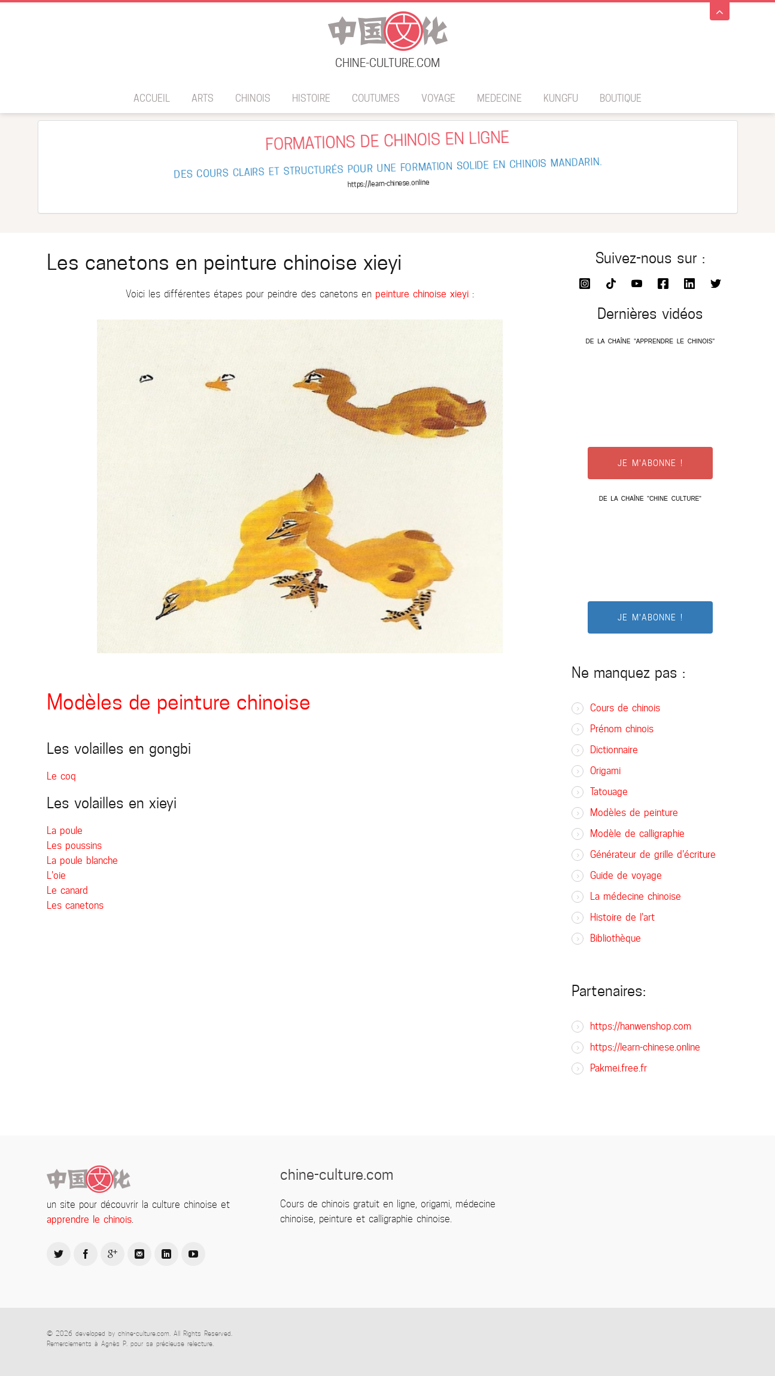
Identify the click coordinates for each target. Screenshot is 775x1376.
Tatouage (609, 791)
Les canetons (75, 905)
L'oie (56, 875)
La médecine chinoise (635, 896)
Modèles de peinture (634, 812)
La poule (65, 830)
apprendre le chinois (89, 1219)
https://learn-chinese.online (645, 1047)
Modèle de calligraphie (637, 833)
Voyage (438, 98)
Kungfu (560, 98)
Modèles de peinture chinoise (179, 702)
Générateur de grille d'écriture (653, 854)
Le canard (67, 890)
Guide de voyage (626, 875)
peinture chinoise (410, 294)
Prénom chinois (622, 729)
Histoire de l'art (622, 917)
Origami (605, 771)
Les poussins (74, 845)
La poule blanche (82, 860)
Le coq (61, 776)
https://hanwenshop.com (640, 1026)
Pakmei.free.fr (618, 1068)
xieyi (459, 294)
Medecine (499, 98)
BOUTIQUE (621, 98)
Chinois (253, 98)
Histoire (311, 98)
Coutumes (376, 98)
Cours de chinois (625, 708)
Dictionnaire (614, 750)
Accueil (151, 98)
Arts (203, 98)
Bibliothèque (615, 938)
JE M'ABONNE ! (650, 463)
